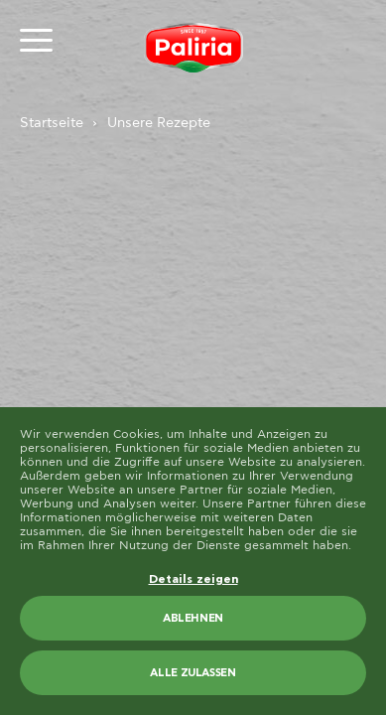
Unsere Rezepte (158, 123)
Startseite (51, 123)
